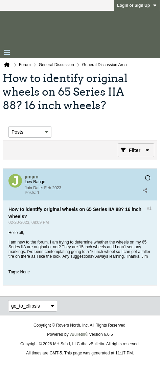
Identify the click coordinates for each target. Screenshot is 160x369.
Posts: (30, 192)
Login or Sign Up (137, 5)
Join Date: (34, 188)
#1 (149, 208)
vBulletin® (79, 334)
